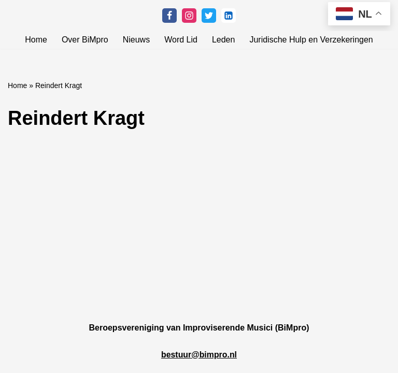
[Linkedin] (228, 15)
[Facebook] (169, 15)
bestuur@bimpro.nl (199, 364)
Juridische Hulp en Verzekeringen (311, 39)
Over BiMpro (85, 39)
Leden (223, 39)
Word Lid (180, 39)
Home (36, 39)
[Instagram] (189, 15)
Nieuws (136, 39)
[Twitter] (209, 15)
